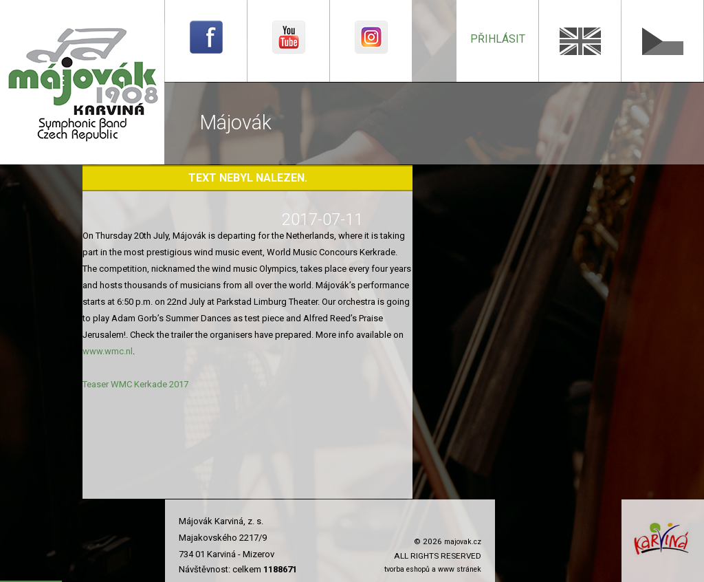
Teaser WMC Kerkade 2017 (135, 384)
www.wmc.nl (107, 351)
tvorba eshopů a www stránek (432, 569)
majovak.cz (462, 541)
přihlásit (497, 38)
